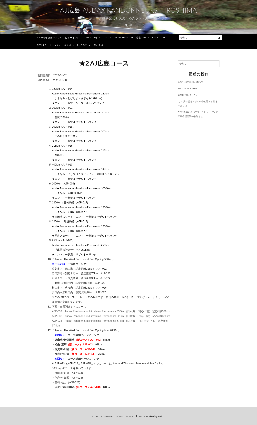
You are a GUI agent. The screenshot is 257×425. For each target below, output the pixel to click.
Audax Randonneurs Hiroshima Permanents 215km (80, 150)
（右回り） (58, 334)
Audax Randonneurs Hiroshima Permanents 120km (80, 93)
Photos (82, 45)
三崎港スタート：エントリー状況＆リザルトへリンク (86, 216)
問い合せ (98, 45)
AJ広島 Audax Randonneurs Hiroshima (128, 10)
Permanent (122, 37)
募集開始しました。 (188, 94)
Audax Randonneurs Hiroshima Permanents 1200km (81, 207)
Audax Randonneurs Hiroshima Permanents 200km (80, 112)
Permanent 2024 (188, 88)
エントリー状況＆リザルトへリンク (76, 121)
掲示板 (67, 45)
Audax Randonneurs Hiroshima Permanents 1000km (81, 188)
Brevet (157, 37)
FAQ (106, 37)
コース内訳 (58, 263)
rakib (161, 416)
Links (54, 45)
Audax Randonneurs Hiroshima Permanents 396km (80, 169)
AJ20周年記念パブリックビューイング (58, 37)
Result (41, 45)
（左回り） (58, 358)
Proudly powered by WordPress (112, 416)
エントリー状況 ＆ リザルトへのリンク (79, 102)
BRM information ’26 (190, 81)
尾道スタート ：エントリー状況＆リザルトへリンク (86, 235)
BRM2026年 (91, 37)
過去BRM (141, 37)
